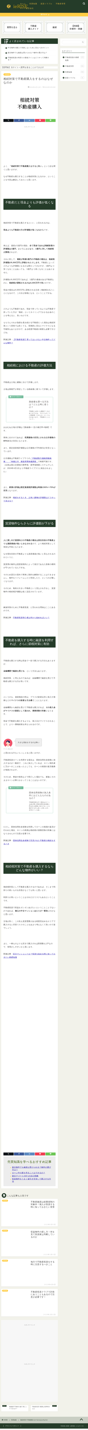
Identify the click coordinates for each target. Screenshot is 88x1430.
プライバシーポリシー (12, 1427)
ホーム (23, 4)
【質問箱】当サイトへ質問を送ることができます (22, 67)
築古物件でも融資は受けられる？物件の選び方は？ (27, 53)
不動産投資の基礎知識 (74, 58)
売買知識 (33, 4)
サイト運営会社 (27, 8)
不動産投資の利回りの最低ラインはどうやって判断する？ (28, 59)
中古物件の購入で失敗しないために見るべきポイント (28, 48)
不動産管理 (60, 4)
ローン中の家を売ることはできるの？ (28, 1174)
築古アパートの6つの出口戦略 (25, 1177)
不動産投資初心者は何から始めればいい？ (31, 618)
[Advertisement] (29, 145)
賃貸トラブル (46, 4)
